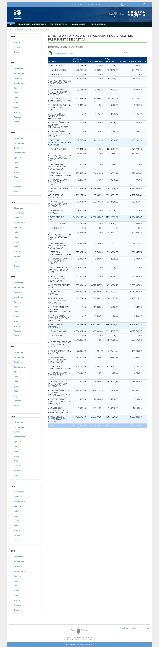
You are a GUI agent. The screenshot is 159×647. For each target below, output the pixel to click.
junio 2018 (28, 29)
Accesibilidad (134, 628)
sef (35, 29)
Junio (16, 97)
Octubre (18, 78)
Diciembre (18, 68)
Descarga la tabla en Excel (61, 54)
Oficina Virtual (98, 24)
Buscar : (134, 52)
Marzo (17, 42)
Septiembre (19, 83)
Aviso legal (124, 628)
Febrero (17, 47)
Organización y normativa (31, 24)
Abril (16, 107)
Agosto (17, 88)
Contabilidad (78, 24)
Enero (16, 52)
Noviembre (19, 73)
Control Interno (58, 24)
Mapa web (145, 628)
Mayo (16, 102)
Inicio (10, 29)
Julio (16, 92)
